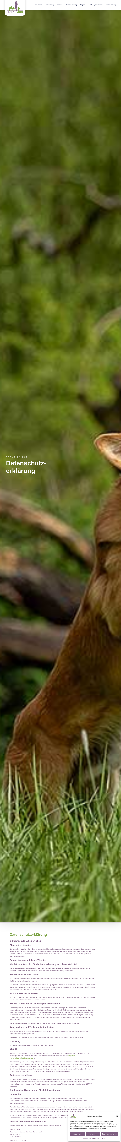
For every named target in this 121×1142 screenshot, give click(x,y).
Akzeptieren (77, 1134)
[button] (117, 1116)
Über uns (38, 5)
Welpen (82, 5)
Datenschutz (95, 1138)
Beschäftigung (111, 5)
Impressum (103, 1138)
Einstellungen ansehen (109, 1134)
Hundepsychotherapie (95, 5)
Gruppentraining (71, 5)
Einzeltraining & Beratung (54, 5)
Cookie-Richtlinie (87, 1138)
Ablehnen (93, 1134)
